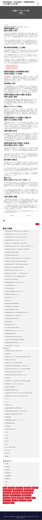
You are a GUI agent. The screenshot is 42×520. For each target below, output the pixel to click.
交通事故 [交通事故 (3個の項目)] (13, 497)
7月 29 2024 (6, 25)
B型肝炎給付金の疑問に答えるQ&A (11, 255)
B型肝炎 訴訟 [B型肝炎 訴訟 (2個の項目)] (27, 487)
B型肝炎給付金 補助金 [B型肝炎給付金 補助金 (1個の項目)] (28, 490)
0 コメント (30, 215)
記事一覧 (6, 441)
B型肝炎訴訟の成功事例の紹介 (11, 65)
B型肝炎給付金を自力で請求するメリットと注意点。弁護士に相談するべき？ (19, 246)
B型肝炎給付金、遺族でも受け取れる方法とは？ (14, 270)
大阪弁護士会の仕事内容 (9, 288)
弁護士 (6, 435)
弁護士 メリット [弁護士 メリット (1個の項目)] (7, 500)
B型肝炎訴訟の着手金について (10, 324)
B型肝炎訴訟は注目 (8, 321)
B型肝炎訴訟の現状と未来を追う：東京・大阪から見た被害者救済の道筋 (18, 392)
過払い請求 (7, 453)
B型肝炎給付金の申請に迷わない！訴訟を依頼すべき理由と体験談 (17, 249)
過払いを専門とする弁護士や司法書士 (12, 327)
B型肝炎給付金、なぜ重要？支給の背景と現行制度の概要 (15, 261)
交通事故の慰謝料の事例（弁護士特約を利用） (13, 408)
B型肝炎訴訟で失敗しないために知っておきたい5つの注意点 (16, 234)
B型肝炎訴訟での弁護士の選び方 (12, 67)
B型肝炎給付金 (8, 353)
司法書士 (6, 432)
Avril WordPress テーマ (21, 517)
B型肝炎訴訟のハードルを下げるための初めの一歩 (14, 383)
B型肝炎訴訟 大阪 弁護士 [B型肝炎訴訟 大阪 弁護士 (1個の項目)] (15, 495)
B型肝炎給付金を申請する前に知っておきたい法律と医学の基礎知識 (17, 368)
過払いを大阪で (8, 450)
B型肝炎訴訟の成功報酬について (11, 386)
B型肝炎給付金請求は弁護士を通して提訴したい (14, 336)
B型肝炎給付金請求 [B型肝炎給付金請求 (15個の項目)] (16, 492)
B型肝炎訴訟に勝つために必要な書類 (12, 306)
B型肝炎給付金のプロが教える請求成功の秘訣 (13, 362)
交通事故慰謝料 (8, 417)
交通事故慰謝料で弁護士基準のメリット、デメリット (15, 420)
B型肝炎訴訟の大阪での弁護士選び (11, 279)
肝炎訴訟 (7, 76)
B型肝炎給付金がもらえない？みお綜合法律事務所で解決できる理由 (17, 356)
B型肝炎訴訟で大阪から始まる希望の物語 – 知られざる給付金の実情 (17, 258)
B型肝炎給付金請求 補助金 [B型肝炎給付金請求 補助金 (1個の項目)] (27, 492)
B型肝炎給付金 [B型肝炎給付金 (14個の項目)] (35, 487)
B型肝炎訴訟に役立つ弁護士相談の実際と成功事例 (14, 267)
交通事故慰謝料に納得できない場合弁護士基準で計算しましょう (17, 312)
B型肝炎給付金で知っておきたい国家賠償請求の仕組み (15, 276)
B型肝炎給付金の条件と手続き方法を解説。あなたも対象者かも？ (17, 231)
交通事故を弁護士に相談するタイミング (12, 294)
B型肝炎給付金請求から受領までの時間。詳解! (13, 371)
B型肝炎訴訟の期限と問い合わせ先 (11, 389)
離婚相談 (6, 456)
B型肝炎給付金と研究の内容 (10, 359)
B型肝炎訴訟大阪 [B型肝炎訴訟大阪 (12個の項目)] (7, 497)
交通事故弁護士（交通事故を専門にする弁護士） (14, 414)
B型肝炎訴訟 (7, 33)
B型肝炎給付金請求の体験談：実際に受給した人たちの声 (15, 374)
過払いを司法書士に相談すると (11, 447)
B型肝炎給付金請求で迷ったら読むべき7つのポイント (15, 240)
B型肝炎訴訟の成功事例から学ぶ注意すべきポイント (17, 26)
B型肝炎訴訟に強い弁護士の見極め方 (12, 252)
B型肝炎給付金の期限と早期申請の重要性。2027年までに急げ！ (17, 365)
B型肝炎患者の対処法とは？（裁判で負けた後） (14, 350)
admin (12, 215)
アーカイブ (7, 398)
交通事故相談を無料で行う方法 (11, 429)
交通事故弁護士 (8, 472)
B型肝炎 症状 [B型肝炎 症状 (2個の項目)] (11, 487)
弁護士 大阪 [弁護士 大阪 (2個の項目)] (14, 500)
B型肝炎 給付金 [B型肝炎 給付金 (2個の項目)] (19, 487)
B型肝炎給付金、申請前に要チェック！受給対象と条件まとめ (16, 273)
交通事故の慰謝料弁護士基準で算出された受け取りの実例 (16, 411)
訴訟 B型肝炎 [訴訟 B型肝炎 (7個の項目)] (6, 502)
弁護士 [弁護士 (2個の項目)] (33, 497)
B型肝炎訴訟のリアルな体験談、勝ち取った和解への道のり (16, 243)
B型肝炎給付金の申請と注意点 (11, 68)
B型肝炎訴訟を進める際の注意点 (12, 66)
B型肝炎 (6, 463)
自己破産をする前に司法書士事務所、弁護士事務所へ (15, 339)
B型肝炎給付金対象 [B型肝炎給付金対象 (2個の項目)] (7, 492)
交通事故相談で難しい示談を (10, 333)
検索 (4, 220)
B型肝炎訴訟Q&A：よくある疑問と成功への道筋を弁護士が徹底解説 (17, 380)
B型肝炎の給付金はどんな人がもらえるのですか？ (14, 330)
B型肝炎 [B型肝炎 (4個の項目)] (5, 487)
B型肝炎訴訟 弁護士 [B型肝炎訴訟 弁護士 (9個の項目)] (27, 495)
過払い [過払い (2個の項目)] (12, 502)
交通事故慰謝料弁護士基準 (10, 423)
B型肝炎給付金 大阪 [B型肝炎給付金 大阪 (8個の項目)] (7, 490)
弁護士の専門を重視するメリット (11, 285)
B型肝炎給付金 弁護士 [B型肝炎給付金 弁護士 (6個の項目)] (18, 490)
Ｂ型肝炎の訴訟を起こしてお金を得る (12, 345)
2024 (23, 14)
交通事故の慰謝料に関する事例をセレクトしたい (14, 342)
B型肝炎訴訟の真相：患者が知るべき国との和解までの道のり (16, 395)
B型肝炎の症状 (8, 300)
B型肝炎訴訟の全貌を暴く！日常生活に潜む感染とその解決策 (16, 264)
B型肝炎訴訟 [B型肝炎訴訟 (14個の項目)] (6, 495)
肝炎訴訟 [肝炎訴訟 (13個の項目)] (29, 500)
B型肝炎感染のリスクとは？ (10, 297)
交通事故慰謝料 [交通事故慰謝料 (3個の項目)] (20, 497)
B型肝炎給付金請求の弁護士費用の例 (12, 303)
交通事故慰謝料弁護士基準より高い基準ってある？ (14, 282)
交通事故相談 (7, 426)
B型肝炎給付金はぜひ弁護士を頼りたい (12, 318)
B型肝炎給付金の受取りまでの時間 (11, 309)
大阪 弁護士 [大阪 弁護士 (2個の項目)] (27, 497)
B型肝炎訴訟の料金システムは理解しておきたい (14, 315)
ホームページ (18, 14)
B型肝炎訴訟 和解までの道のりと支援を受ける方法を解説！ (16, 237)
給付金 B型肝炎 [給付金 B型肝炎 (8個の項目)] (22, 500)
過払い (6, 444)
